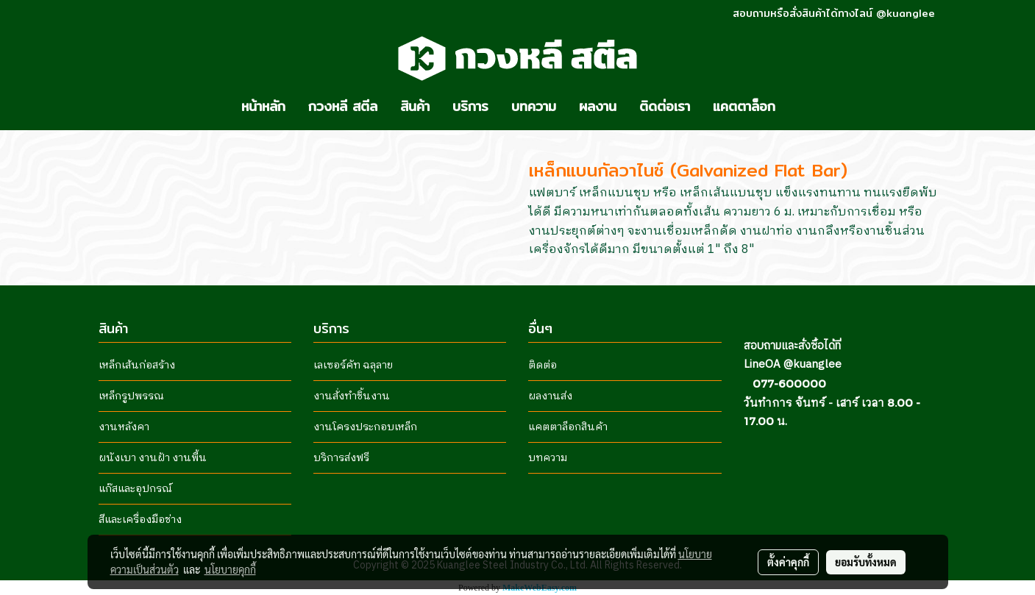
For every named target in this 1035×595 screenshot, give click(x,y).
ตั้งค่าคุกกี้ (788, 562)
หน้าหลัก (263, 106)
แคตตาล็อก (744, 106)
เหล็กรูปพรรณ (131, 396)
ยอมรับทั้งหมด (866, 562)
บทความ (533, 106)
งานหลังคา (124, 426)
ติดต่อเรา (664, 106)
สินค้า (415, 106)
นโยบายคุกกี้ (230, 569)
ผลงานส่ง (550, 396)
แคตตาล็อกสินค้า (568, 426)
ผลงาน (597, 106)
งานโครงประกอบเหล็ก (365, 426)
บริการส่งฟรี (341, 457)
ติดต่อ (542, 365)
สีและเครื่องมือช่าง (140, 519)
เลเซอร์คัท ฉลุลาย (353, 365)
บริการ (470, 106)
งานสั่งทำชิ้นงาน (351, 396)
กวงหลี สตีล (342, 106)
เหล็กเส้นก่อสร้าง (137, 365)
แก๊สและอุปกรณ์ (135, 488)
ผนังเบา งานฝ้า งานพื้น (153, 457)
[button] (799, 107)
